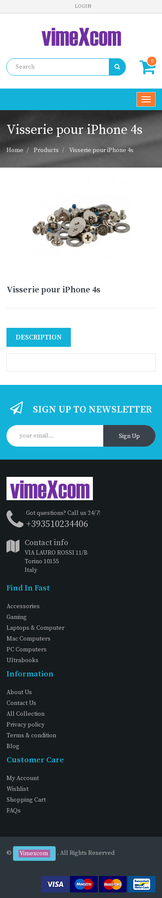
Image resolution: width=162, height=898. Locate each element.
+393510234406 (57, 524)
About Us (19, 692)
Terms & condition (31, 735)
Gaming (16, 617)
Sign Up (129, 436)
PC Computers (26, 650)
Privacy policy (25, 725)
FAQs (13, 811)
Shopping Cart (26, 800)
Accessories (23, 606)
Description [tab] (39, 337)
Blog (12, 746)
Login (83, 6)
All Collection (25, 714)
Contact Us (21, 703)
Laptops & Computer (35, 628)
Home (14, 150)
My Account (22, 778)
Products (46, 150)
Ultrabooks (22, 660)
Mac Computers (28, 639)
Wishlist (17, 789)
